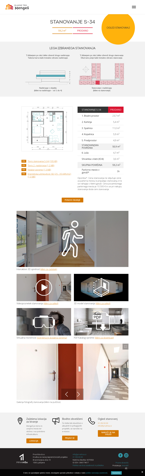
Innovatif (125, 465)
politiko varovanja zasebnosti (96, 473)
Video (44, 287)
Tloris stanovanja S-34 (42, 161)
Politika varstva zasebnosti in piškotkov (88, 465)
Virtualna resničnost (44, 321)
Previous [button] (66, 394)
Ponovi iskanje (72, 200)
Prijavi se (70, 438)
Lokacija (33, 440)
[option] (73, 372)
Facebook (120, 455)
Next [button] (78, 394)
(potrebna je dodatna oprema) (52, 337)
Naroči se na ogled (108, 433)
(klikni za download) (104, 337)
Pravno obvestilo (122, 463)
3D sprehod (72, 239)
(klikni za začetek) (48, 269)
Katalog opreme (39, 169)
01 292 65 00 (103, 423)
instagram (126, 455)
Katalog (101, 321)
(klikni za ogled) (50, 303)
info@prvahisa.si (105, 426)
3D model (101, 287)
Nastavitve (116, 473)
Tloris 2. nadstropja (41, 165)
